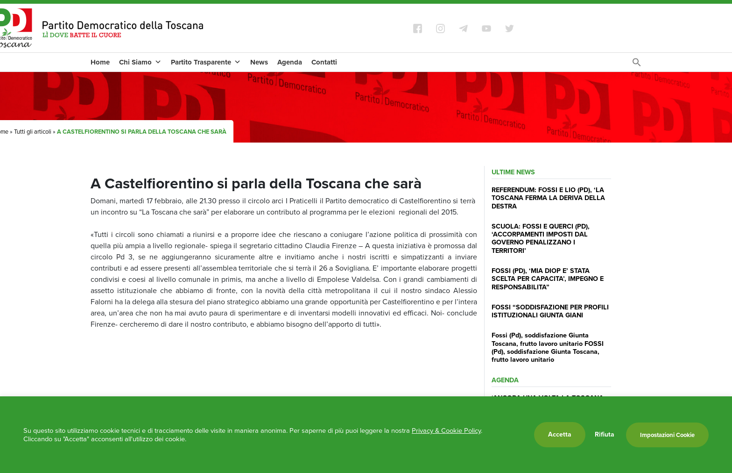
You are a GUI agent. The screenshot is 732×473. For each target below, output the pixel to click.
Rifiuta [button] (604, 434)
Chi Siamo (140, 62)
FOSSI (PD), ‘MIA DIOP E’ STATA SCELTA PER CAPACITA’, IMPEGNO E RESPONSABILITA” (548, 278)
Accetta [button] (559, 434)
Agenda (289, 62)
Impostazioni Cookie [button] (667, 434)
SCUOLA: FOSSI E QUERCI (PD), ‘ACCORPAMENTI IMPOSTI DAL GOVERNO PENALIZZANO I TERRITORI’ (541, 238)
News (259, 62)
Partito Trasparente (206, 62)
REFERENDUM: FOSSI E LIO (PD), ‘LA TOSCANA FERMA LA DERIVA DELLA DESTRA (548, 198)
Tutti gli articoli (32, 131)
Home (100, 62)
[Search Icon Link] (636, 65)
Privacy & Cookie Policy (446, 430)
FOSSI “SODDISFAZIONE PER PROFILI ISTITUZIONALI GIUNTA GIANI (550, 311)
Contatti (324, 62)
